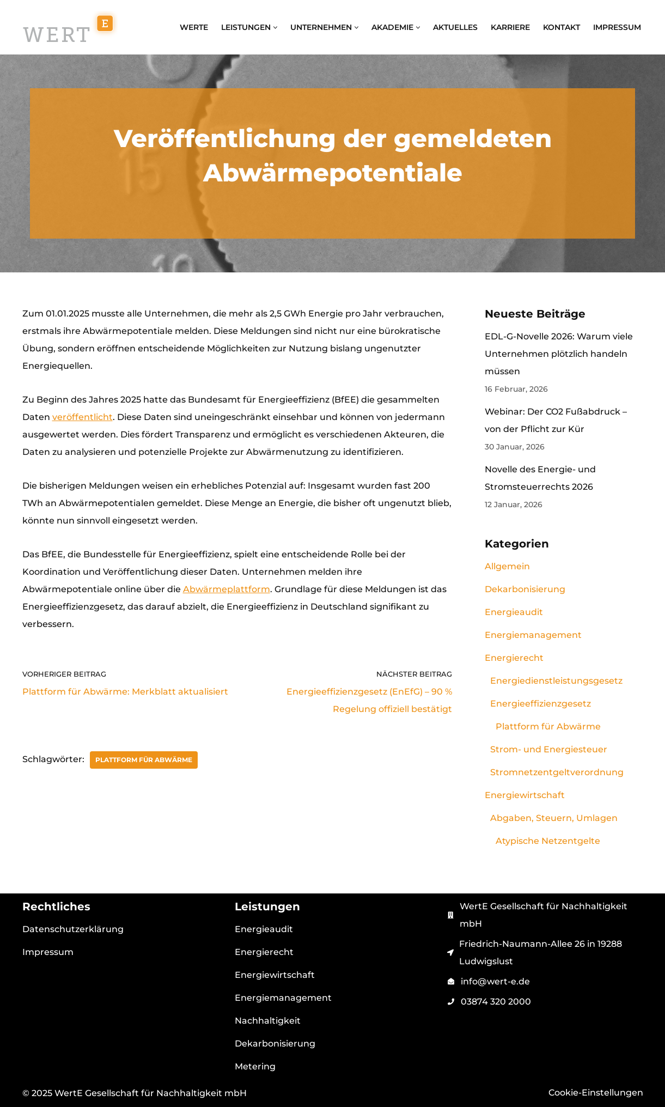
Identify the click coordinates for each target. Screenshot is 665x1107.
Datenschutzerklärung (73, 929)
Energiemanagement (533, 635)
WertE (194, 27)
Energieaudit (514, 612)
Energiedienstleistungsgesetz (556, 681)
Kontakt (561, 27)
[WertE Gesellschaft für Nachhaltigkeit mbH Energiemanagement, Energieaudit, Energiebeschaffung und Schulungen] (70, 27)
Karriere (510, 27)
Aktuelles (455, 27)
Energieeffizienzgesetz (540, 703)
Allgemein (507, 566)
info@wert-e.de (495, 981)
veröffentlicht (82, 417)
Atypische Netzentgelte (548, 841)
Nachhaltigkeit (268, 1020)
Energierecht (514, 658)
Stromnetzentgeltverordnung (557, 772)
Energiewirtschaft (525, 795)
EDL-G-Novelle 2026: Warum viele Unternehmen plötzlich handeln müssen (559, 353)
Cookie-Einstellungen (595, 1092)
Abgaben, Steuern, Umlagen (554, 818)
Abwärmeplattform (226, 589)
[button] (275, 27)
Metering (255, 1066)
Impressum (617, 27)
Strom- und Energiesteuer (548, 749)
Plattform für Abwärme (143, 760)
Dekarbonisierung (525, 589)
